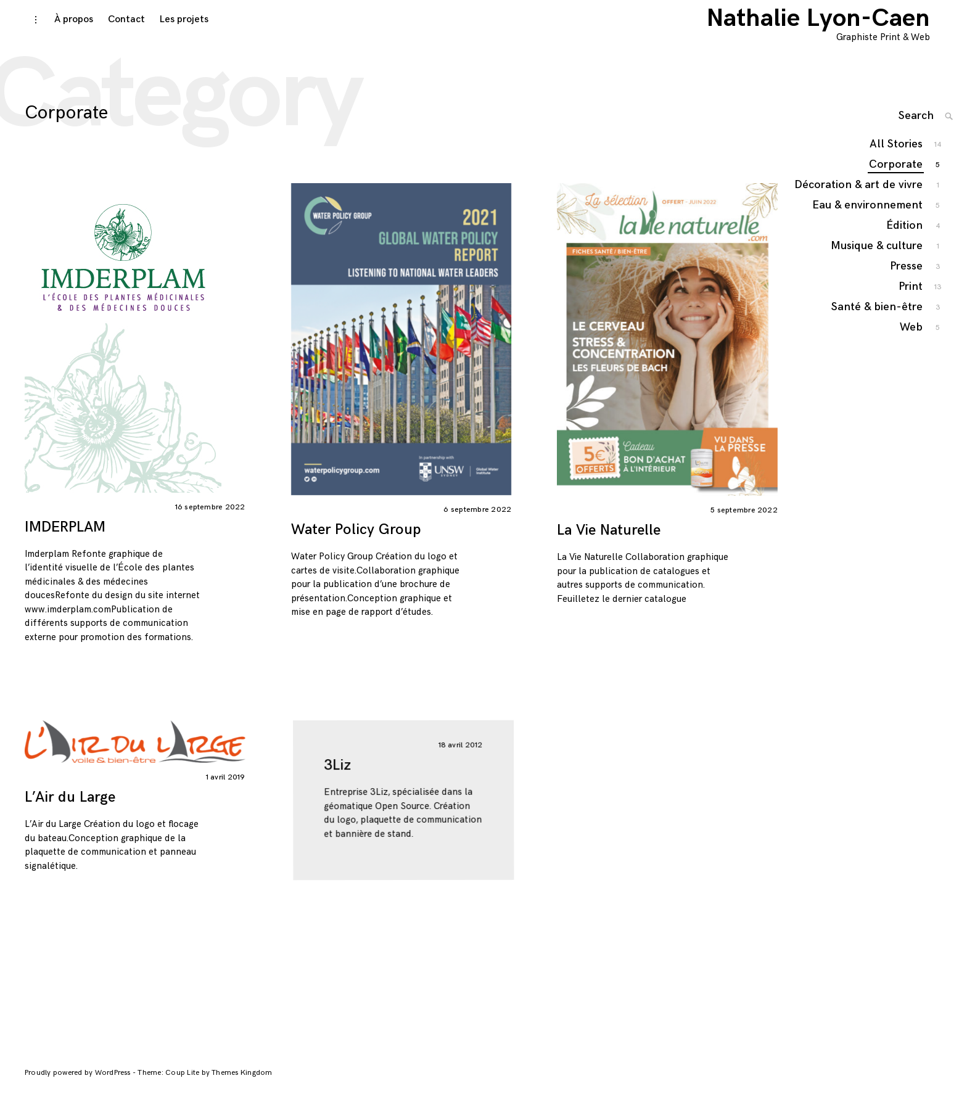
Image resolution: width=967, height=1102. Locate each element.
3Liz (325, 772)
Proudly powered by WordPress (79, 1080)
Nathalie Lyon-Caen (830, 31)
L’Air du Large (72, 805)
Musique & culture (877, 293)
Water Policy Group (356, 537)
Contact (115, 32)
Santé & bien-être (877, 354)
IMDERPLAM (65, 535)
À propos (63, 32)
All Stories (897, 158)
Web (912, 374)
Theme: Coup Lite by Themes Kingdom (205, 1080)
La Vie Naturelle (608, 538)
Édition (905, 272)
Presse (907, 313)
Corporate (896, 178)
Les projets (173, 32)
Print (911, 333)
